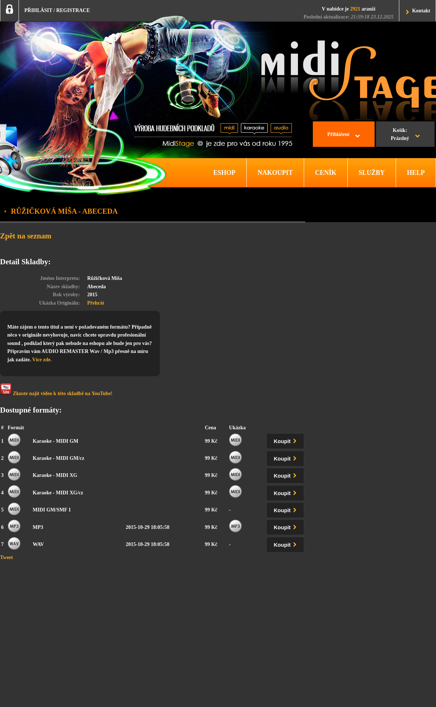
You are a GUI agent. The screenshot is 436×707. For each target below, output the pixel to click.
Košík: (400, 135)
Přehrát (95, 303)
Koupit (286, 440)
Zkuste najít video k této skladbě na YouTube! (56, 389)
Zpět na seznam (25, 236)
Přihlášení (338, 134)
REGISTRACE (73, 10)
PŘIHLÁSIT (38, 10)
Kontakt (421, 10)
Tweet (6, 557)
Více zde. (42, 359)
